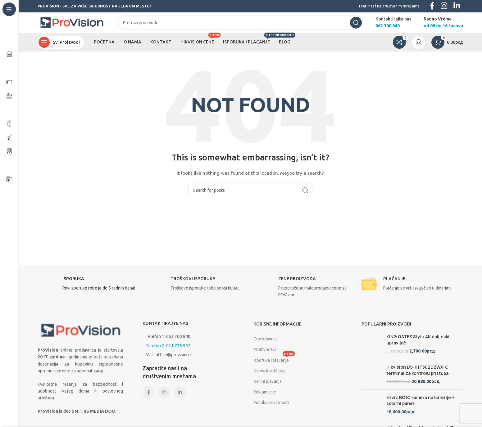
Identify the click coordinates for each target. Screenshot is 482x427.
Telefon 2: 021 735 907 (168, 350)
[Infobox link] (88, 289)
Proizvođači (264, 354)
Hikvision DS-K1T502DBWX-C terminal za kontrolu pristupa (417, 384)
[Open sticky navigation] (60, 46)
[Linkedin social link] (180, 397)
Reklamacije (264, 396)
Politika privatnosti (271, 406)
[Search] (240, 25)
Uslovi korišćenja (269, 375)
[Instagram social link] (164, 397)
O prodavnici (265, 343)
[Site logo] (72, 24)
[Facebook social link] (149, 397)
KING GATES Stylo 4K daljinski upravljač (417, 344)
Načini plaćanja (267, 385)
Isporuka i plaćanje (274, 363)
